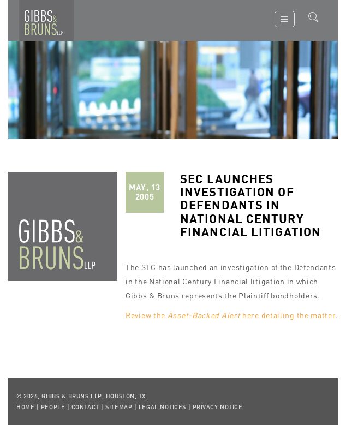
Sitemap (118, 407)
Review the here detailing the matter (230, 315)
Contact (85, 407)
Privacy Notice (218, 407)
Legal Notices (162, 407)
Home (25, 407)
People (53, 407)
